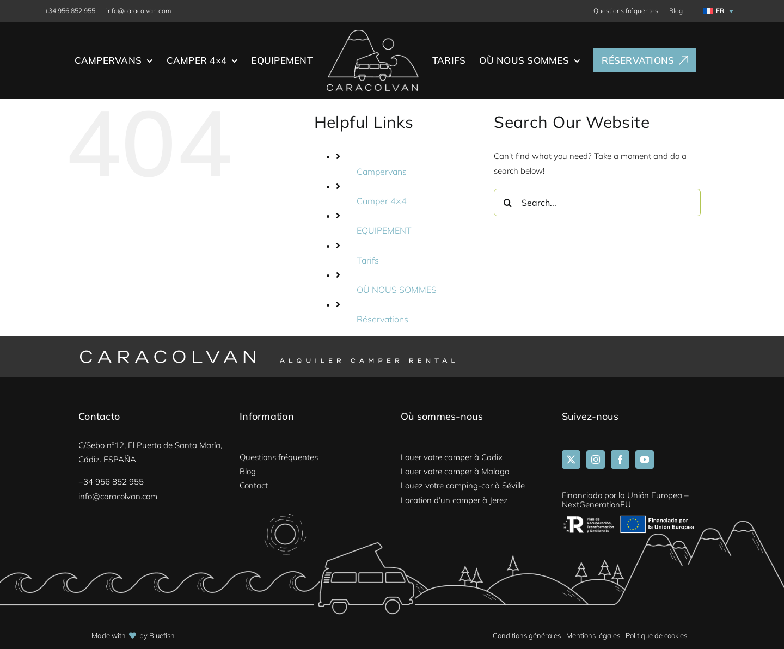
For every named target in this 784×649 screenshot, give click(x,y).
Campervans (382, 171)
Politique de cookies (656, 635)
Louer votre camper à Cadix (452, 457)
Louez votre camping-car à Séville (463, 485)
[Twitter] (571, 459)
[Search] (507, 202)
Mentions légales (593, 635)
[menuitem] (716, 10)
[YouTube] (644, 459)
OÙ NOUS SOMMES (397, 289)
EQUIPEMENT (384, 230)
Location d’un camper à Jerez (454, 500)
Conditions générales (527, 635)
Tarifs (368, 260)
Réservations (382, 319)
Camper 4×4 (382, 200)
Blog (676, 11)
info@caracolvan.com (138, 11)
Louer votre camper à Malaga (455, 471)
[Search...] (597, 202)
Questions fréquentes (625, 11)
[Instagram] (595, 459)
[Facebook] (620, 459)
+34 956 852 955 (70, 11)
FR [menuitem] (720, 11)
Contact (254, 485)
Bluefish (162, 635)
